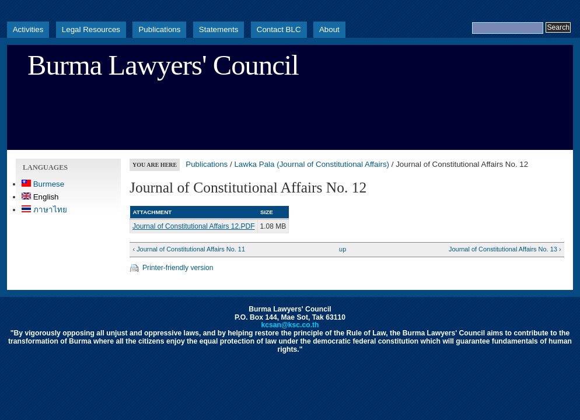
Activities (28, 29)
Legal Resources (91, 29)
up (342, 249)
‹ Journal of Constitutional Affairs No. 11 (188, 249)
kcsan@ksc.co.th (290, 325)
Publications (159, 29)
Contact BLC (279, 29)
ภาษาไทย (44, 209)
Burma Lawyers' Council (163, 65)
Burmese (43, 184)
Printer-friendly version (178, 268)
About (329, 29)
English (40, 196)
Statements (219, 29)
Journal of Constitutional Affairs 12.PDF (193, 226)
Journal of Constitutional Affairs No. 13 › (505, 249)
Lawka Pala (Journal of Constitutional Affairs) (311, 164)
